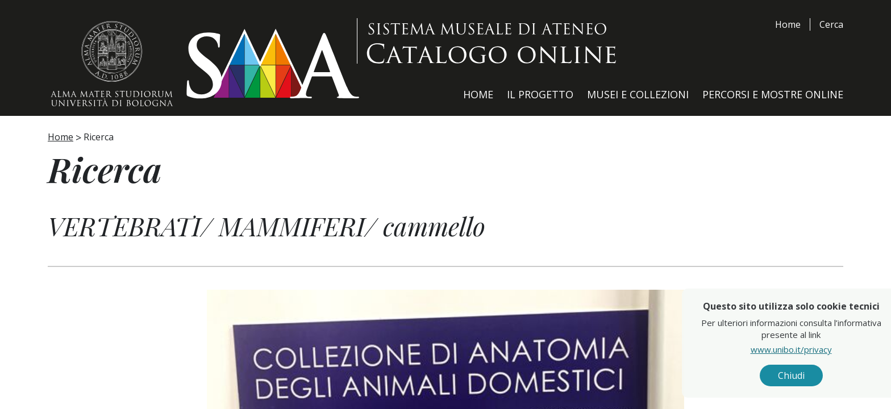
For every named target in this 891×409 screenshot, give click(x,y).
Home (788, 24)
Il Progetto (540, 94)
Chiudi (813, 375)
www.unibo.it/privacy (813, 349)
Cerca (831, 24)
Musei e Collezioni (638, 94)
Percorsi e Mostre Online (772, 94)
